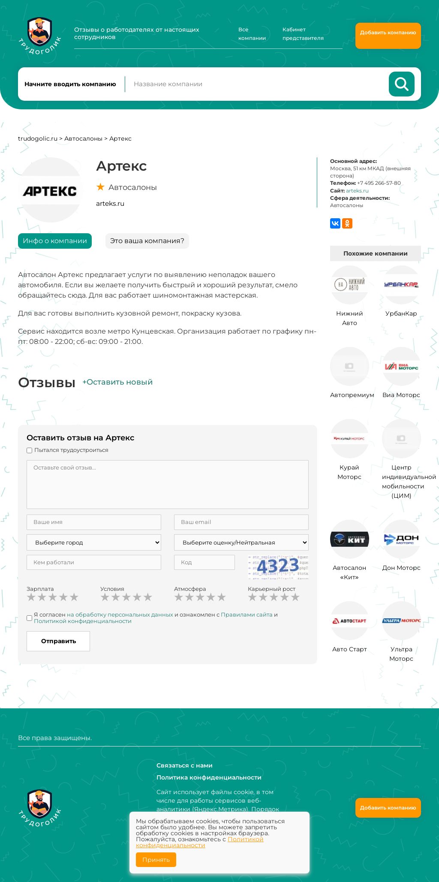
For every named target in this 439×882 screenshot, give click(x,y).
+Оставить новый (117, 382)
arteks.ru (110, 203)
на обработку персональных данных (120, 614)
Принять (156, 860)
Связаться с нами (184, 765)
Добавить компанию (388, 32)
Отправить (58, 641)
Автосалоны (83, 138)
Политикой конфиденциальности (83, 620)
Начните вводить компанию (70, 84)
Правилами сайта (247, 614)
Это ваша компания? (147, 241)
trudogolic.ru (37, 138)
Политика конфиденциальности (209, 777)
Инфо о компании (55, 241)
